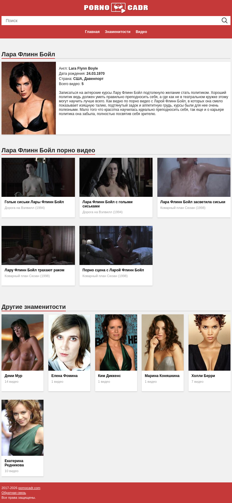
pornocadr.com (29, 488)
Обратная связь (14, 493)
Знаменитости (117, 32)
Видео (141, 32)
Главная (92, 32)
